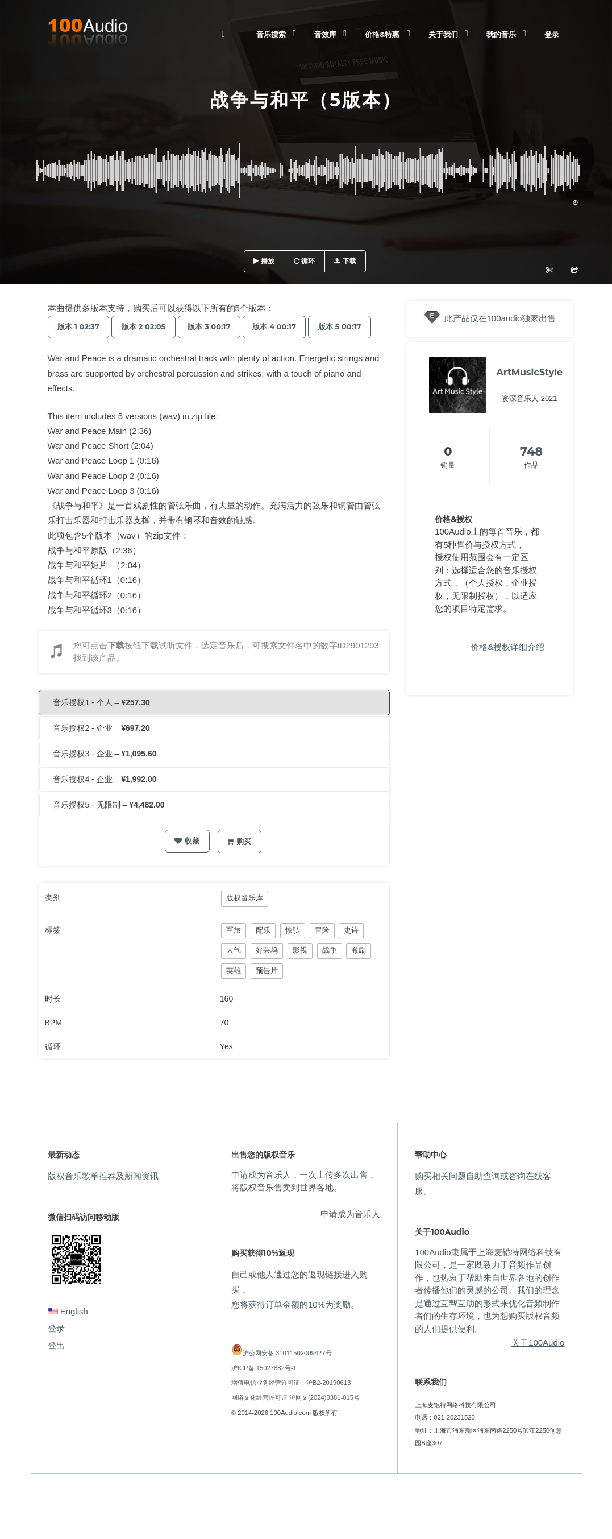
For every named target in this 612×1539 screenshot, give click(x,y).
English (68, 1334)
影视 (300, 973)
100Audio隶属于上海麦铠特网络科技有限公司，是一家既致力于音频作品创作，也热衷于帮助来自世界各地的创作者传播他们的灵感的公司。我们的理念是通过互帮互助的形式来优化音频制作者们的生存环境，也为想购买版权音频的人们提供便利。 (488, 1313)
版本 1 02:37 (81, 326)
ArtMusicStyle (529, 372)
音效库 (325, 34)
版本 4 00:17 (288, 326)
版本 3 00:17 (219, 326)
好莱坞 (267, 973)
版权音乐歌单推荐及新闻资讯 (103, 1198)
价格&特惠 (382, 34)
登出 (56, 1368)
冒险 (322, 953)
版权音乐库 (244, 920)
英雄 (233, 993)
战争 (329, 973)
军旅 (233, 953)
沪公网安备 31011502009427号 (287, 1375)
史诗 (351, 953)
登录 (551, 34)
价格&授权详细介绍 (507, 647)
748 (531, 451)
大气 (233, 973)
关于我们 (443, 34)
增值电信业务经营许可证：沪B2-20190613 (291, 1405)
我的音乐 (501, 34)
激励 (358, 973)
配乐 (263, 953)
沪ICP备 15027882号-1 (264, 1390)
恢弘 (292, 953)
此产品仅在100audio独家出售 (500, 318)
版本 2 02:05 (149, 326)
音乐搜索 (271, 34)
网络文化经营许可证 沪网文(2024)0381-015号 (295, 1420)
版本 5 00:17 (81, 349)
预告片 (267, 993)
